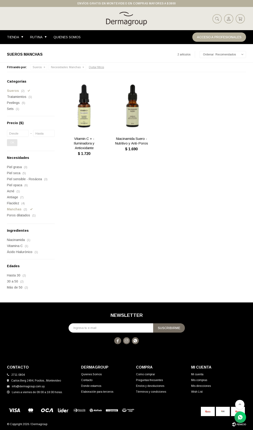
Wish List (196, 391)
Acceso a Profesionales (219, 37)
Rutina (36, 37)
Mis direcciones (201, 386)
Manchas (66, 67)
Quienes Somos (67, 37)
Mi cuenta (197, 374)
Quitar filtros (96, 67)
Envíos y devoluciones (150, 386)
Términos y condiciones (151, 391)
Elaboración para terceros (97, 391)
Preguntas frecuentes (149, 380)
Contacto (86, 380)
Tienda (13, 37)
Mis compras (199, 380)
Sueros (37, 67)
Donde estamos (91, 386)
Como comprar (145, 374)
